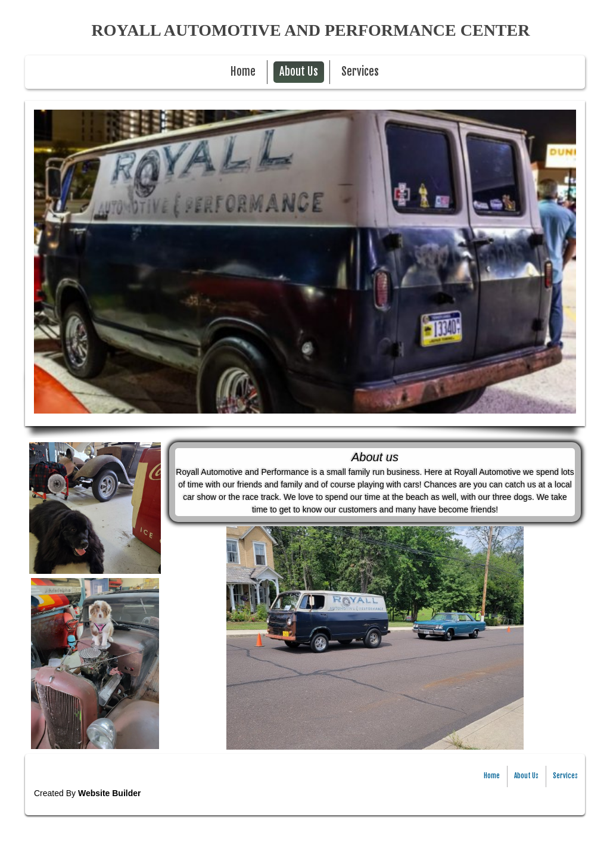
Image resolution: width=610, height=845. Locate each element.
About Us (298, 72)
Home (243, 72)
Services (360, 72)
